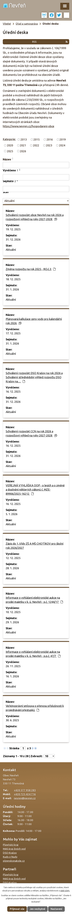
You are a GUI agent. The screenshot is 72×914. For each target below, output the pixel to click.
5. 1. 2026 (11, 514)
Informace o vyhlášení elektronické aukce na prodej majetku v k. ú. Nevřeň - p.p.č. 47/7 (33, 653)
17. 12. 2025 (13, 333)
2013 (24, 139)
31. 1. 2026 (12, 289)
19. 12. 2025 (13, 229)
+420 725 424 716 (25, 794)
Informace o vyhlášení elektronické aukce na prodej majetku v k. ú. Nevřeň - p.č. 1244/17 (34, 599)
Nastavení (56, 909)
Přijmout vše (17, 909)
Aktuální (11, 249)
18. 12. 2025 (13, 279)
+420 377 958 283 (25, 790)
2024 (62, 145)
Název (7, 159)
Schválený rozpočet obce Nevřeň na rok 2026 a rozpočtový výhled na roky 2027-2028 (35, 217)
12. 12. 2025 (13, 557)
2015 (36, 139)
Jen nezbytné (37, 909)
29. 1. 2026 (12, 622)
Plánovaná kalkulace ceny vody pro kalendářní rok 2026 (34, 321)
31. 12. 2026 (13, 239)
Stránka (14, 748)
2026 (23, 151)
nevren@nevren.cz (25, 798)
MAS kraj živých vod (14, 848)
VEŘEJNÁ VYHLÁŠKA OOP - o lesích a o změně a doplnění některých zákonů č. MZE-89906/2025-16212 (35, 489)
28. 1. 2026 (12, 568)
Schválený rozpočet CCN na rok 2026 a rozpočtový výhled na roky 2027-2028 (31, 433)
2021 (23, 145)
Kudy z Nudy (10, 856)
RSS (50, 41)
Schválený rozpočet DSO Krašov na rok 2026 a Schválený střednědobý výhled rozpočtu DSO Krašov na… (34, 377)
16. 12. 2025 (13, 391)
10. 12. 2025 (13, 612)
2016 (50, 139)
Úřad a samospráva (27, 23)
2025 (10, 151)
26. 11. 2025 (13, 666)
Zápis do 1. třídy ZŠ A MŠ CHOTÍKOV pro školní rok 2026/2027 (34, 545)
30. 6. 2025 (12, 720)
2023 (49, 145)
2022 (36, 145)
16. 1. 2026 (12, 676)
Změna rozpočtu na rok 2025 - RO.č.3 (31, 269)
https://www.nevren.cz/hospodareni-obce (28, 126)
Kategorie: (9, 139)
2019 (63, 139)
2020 (10, 145)
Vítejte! (7, 23)
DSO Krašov (10, 852)
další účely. (65, 891)
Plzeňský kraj (10, 844)
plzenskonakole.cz (14, 860)
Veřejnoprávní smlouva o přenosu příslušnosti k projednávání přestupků (35, 708)
